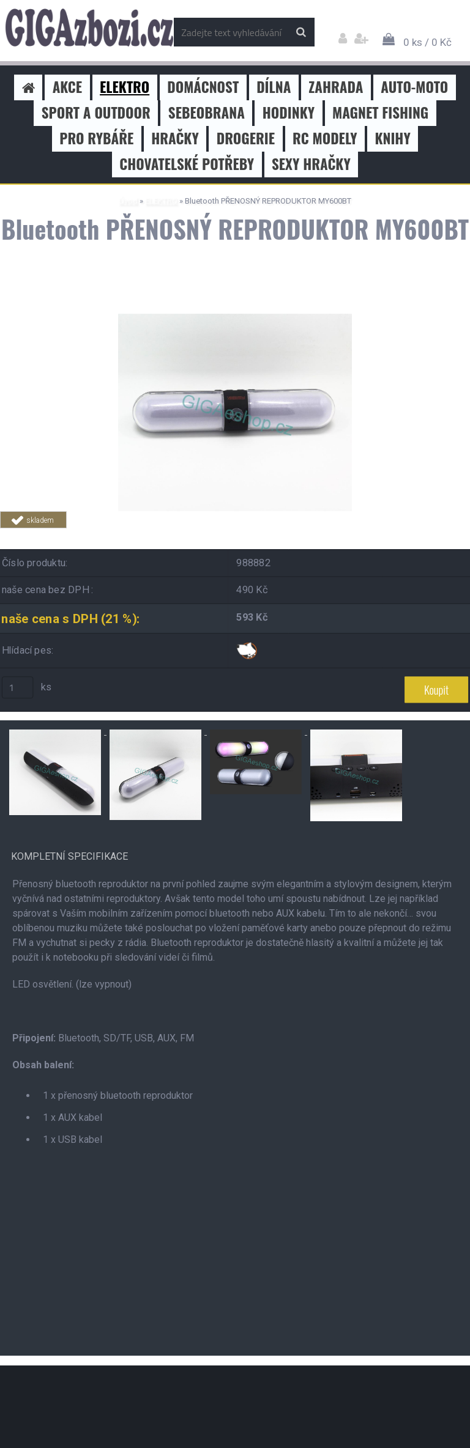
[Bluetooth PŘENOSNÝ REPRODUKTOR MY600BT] (235, 318)
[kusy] (18, 687)
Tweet (175, 535)
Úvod (128, 200)
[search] (300, 32)
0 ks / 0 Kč (427, 42)
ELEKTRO (161, 200)
